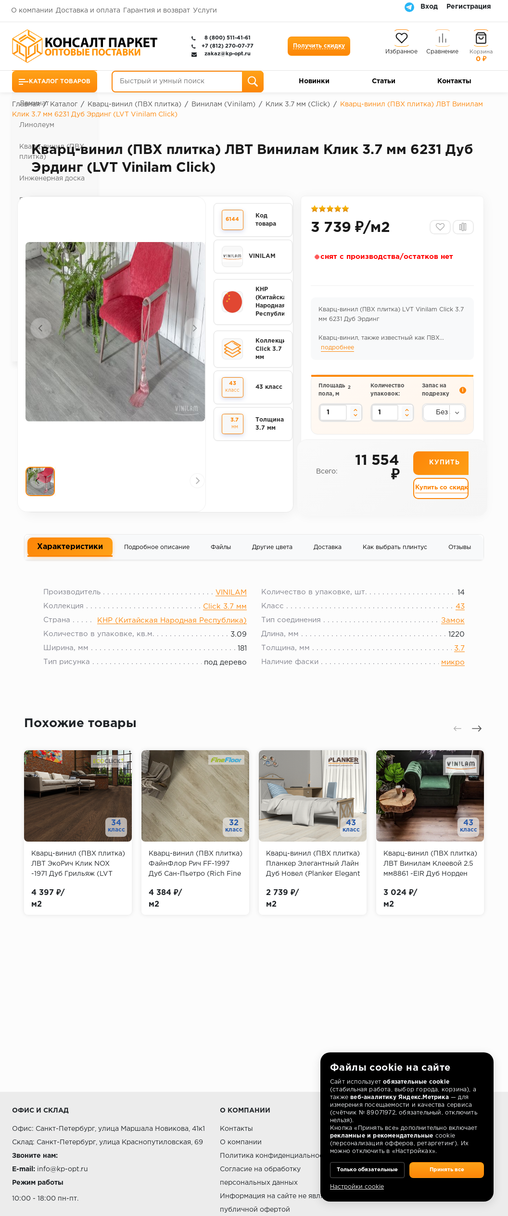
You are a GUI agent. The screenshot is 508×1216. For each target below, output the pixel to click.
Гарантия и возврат (156, 10)
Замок (445, 631)
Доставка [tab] (328, 553)
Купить (444, 472)
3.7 (452, 659)
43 (452, 617)
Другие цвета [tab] (272, 553)
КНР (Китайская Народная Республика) (172, 631)
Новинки (314, 81)
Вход (429, 7)
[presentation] (40, 329)
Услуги (205, 10)
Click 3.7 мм (225, 617)
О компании (32, 10)
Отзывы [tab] (459, 553)
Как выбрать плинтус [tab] (395, 553)
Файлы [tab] (221, 553)
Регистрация (468, 7)
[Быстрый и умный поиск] (187, 81)
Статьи (383, 81)
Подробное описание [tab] (157, 553)
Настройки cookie (357, 1187)
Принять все (447, 1163)
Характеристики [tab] (70, 552)
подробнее (339, 351)
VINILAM (231, 603)
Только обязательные (367, 1163)
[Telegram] (409, 7)
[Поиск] (253, 81)
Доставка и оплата (88, 10)
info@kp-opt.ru (62, 1169)
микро (445, 673)
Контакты (454, 81)
